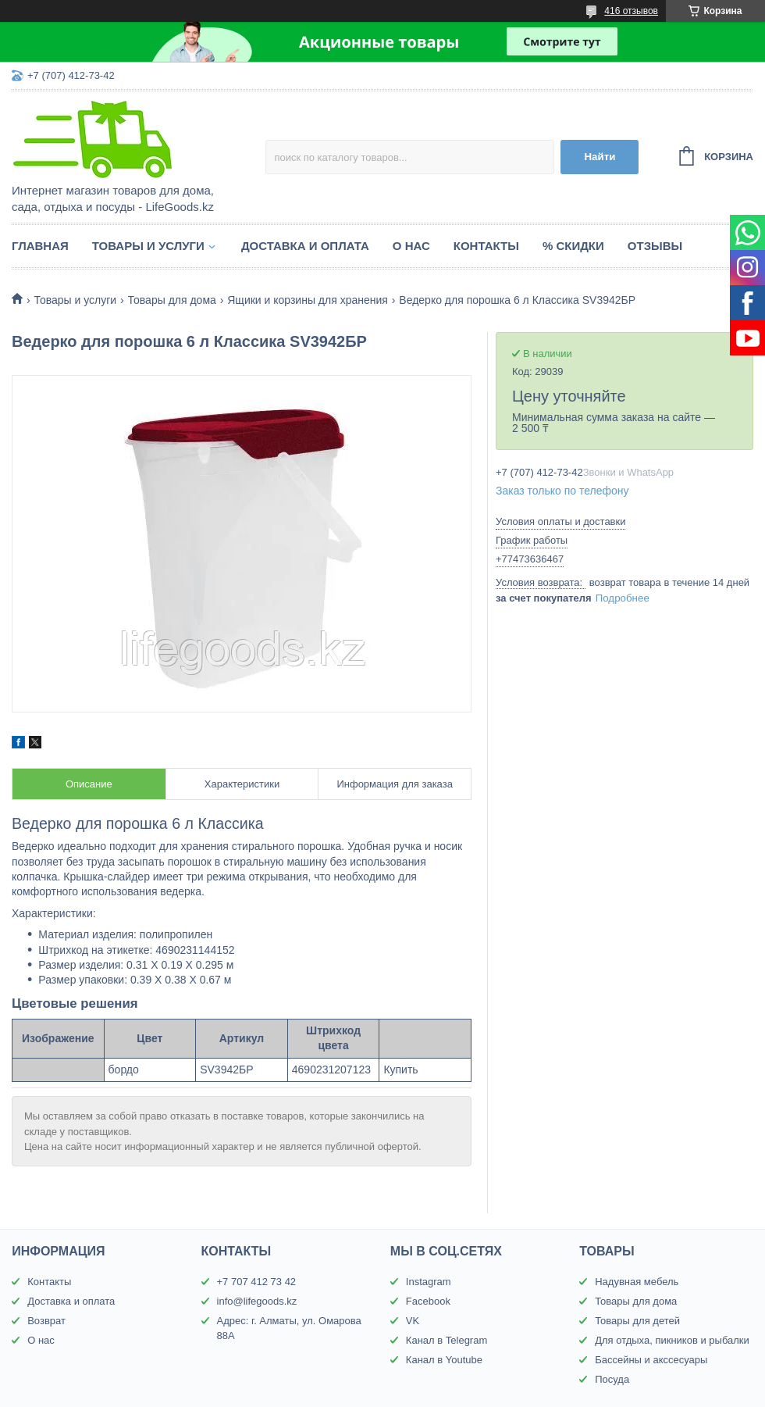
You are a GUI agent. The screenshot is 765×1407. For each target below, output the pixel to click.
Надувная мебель (636, 1281)
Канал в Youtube (444, 1360)
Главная (40, 246)
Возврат (46, 1321)
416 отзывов (631, 10)
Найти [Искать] (599, 156)
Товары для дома (172, 300)
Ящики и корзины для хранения (307, 300)
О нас (411, 246)
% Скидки (573, 246)
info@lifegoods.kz (257, 1301)
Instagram (428, 1281)
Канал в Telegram (446, 1340)
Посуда (612, 1379)
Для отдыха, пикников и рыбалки (672, 1340)
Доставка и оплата (305, 246)
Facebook (428, 1301)
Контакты (486, 246)
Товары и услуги (148, 246)
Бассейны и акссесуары (651, 1360)
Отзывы (655, 246)
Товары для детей (637, 1321)
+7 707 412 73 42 (257, 1281)
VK (412, 1321)
